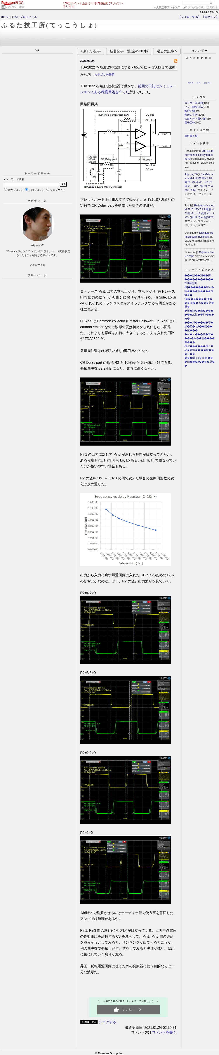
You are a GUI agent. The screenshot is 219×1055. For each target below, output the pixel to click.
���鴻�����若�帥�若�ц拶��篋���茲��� (198, 326)
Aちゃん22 (191, 174)
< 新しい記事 (90, 51)
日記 (15, 17)
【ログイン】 (210, 17)
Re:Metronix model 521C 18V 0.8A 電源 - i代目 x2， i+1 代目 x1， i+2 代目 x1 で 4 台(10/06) (199, 182)
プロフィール (28, 17)
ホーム (5, 17)
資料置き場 (191, 135)
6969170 (207, 12)
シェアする (107, 1022)
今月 (198, 83)
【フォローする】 (189, 17)
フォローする (37, 264)
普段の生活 (191, 114)
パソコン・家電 (15, 7)
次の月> (207, 83)
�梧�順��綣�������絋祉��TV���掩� (199, 314)
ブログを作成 (195, 7)
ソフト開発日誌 (193, 106)
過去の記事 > (167, 51)
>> (166, 7)
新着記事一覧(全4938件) (129, 51)
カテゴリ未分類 (104, 74)
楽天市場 (212, 7)
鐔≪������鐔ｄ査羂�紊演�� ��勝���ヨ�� (199, 350)
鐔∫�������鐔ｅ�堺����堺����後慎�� (199, 291)
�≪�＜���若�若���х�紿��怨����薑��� (199, 338)
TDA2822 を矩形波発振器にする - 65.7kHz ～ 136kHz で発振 (128, 67)
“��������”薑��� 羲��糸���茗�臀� (199, 302)
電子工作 (189, 122)
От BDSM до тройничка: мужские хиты (199, 154)
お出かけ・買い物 (194, 118)
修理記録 (189, 110)
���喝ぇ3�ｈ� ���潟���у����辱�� (199, 361)
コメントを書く (164, 1032)
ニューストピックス (199, 269)
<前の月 (190, 83)
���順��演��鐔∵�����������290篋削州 (198, 279)
